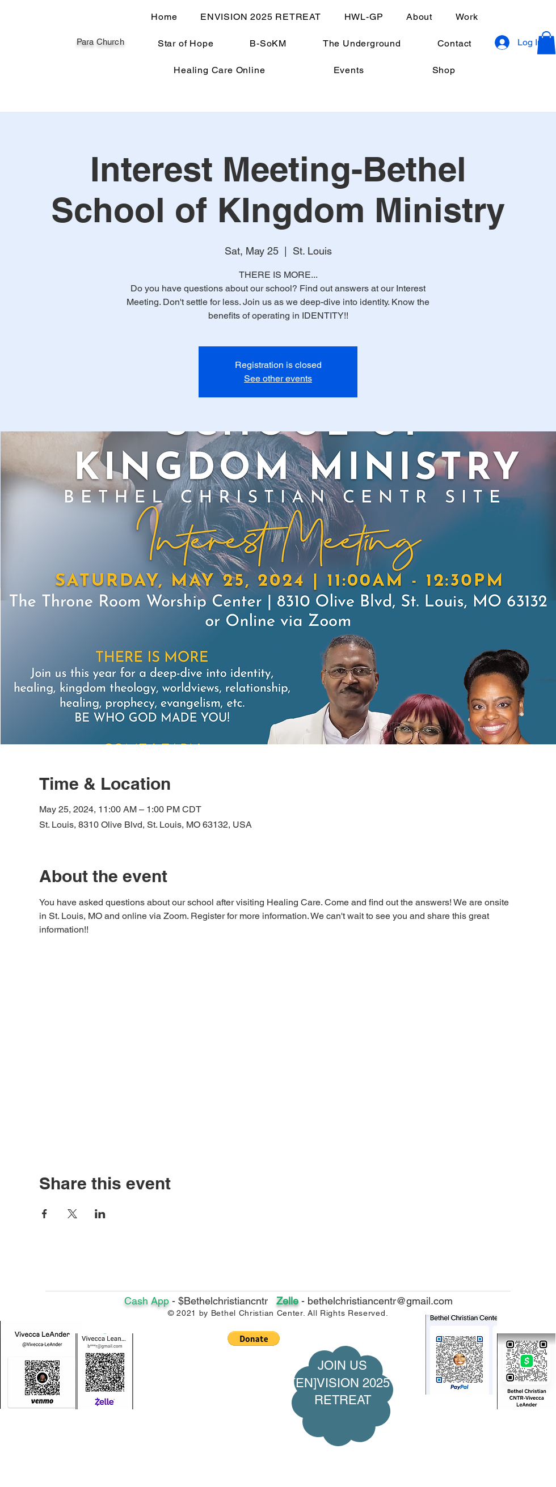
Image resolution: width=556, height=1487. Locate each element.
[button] (546, 42)
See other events (278, 378)
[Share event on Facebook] (44, 1213)
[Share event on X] (72, 1213)
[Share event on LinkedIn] (100, 1213)
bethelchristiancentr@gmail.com (380, 1301)
